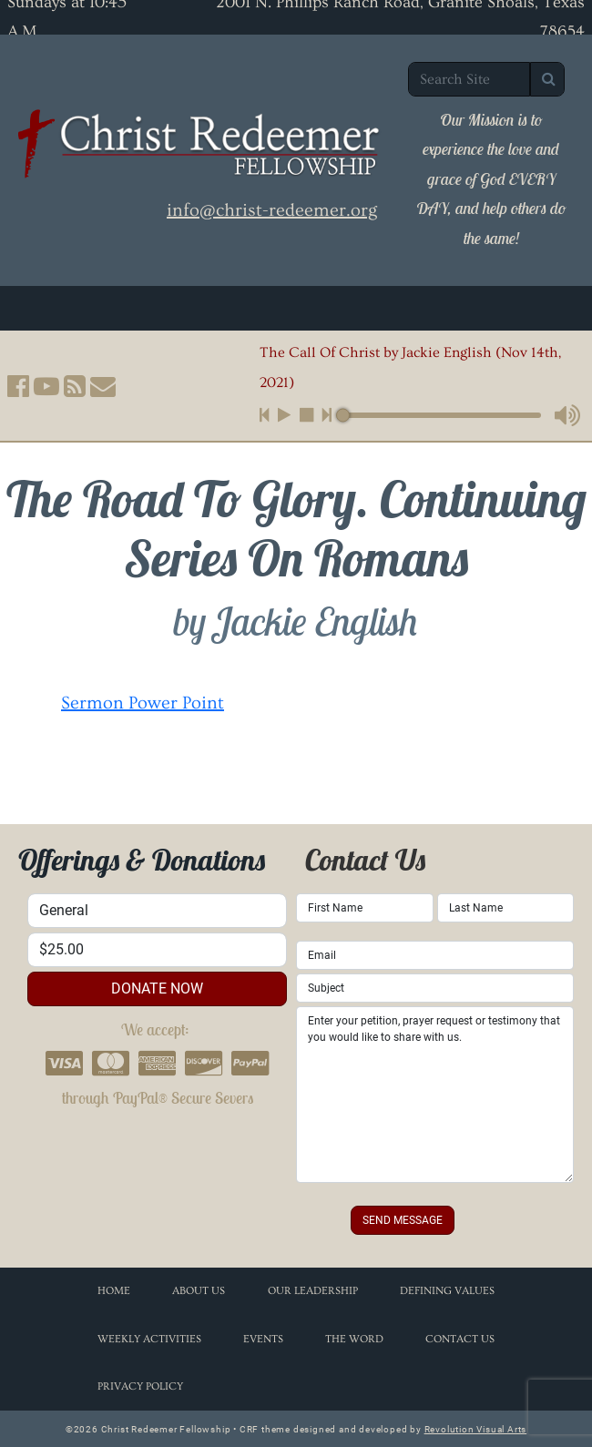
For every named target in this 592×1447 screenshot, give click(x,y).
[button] (18, 386)
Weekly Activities (149, 1339)
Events (263, 1339)
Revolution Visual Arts (475, 1429)
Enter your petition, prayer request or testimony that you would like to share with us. (435, 1094)
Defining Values (447, 1291)
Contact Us (460, 1339)
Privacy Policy (140, 1386)
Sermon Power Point (142, 703)
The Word (354, 1339)
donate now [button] (157, 988)
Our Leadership (313, 1291)
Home (113, 1291)
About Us (198, 1291)
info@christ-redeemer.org (272, 210)
